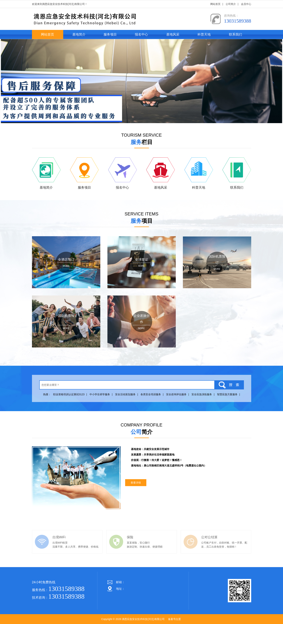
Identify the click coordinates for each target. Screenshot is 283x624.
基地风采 (172, 34)
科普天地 (204, 34)
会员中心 (246, 4)
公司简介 (231, 4)
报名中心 (141, 34)
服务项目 (110, 34)
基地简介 (79, 34)
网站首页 (215, 4)
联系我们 (235, 34)
